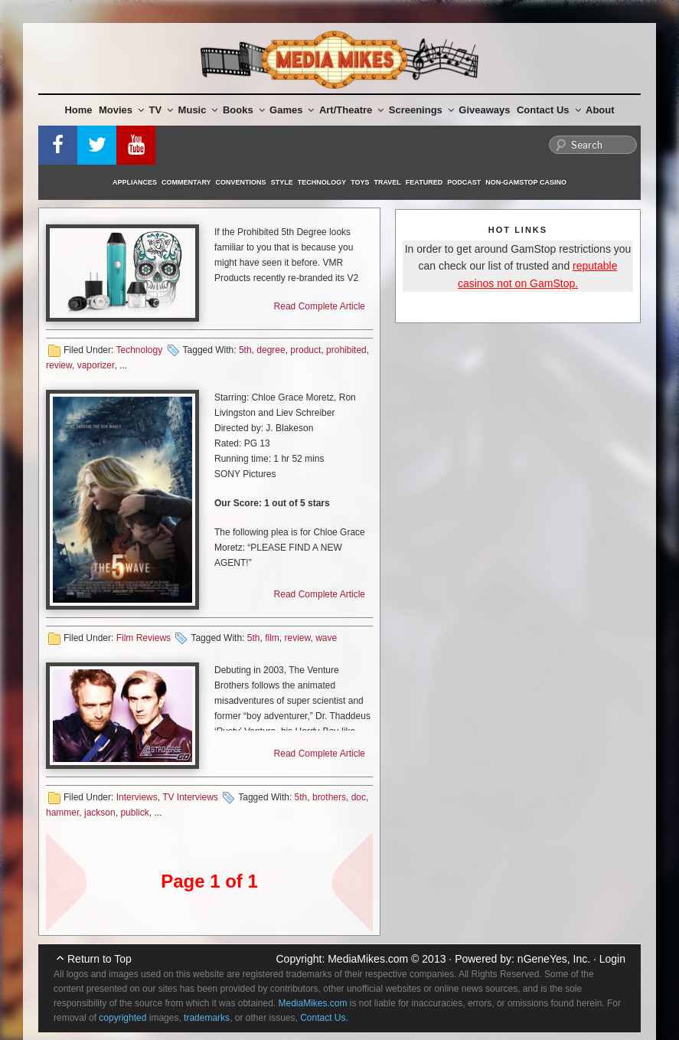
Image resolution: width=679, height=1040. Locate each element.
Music (198, 110)
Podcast (464, 182)
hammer (62, 812)
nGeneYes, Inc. (553, 959)
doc (358, 797)
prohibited (346, 350)
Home (78, 110)
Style (282, 182)
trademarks (207, 1017)
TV (161, 110)
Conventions (241, 182)
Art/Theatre (351, 110)
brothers (329, 797)
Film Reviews (143, 638)
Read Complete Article (319, 306)
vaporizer (96, 365)
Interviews (137, 797)
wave (326, 638)
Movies (121, 110)
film (272, 638)
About (600, 110)
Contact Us (549, 110)
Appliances (135, 182)
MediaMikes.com (368, 959)
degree (270, 350)
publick (134, 812)
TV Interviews (190, 797)
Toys (360, 182)
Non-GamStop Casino (525, 182)
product (305, 350)
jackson (100, 812)
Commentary (186, 182)
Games (291, 110)
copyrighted (122, 1017)
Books (244, 110)
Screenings (421, 110)
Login (612, 959)
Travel (387, 182)
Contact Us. (324, 1017)
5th (245, 350)
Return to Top (99, 959)
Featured (424, 182)
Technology (322, 182)
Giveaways (484, 110)
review (59, 365)
